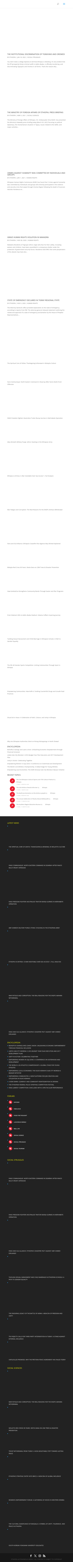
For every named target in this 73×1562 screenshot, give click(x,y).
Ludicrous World (19, 1122)
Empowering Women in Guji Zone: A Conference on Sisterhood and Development (34, 764)
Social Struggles (33, 57)
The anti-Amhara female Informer (26, 787)
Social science (18, 1135)
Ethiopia (12, 57)
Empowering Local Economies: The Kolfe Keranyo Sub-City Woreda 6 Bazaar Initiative (35, 770)
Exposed (16, 1102)
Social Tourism (18, 1148)
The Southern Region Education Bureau (28, 804)
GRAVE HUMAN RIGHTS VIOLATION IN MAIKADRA (28, 237)
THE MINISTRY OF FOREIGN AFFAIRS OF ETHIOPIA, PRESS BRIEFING (35, 112)
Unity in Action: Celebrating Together (19, 760)
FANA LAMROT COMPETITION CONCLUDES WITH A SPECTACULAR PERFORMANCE (36, 1088)
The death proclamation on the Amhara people (30, 793)
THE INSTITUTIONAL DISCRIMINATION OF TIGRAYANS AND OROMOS (36, 54)
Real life (16, 1129)
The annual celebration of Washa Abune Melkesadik (32, 799)
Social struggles (19, 1142)
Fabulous (17, 1109)
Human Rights (32, 178)
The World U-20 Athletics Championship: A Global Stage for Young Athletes (32, 767)
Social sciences (33, 115)
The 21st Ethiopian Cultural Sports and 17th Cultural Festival (35, 779)
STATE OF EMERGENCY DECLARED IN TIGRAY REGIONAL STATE (33, 300)
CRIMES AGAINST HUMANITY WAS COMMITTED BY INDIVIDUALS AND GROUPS (36, 174)
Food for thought (20, 1115)
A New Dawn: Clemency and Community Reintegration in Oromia (33, 1082)
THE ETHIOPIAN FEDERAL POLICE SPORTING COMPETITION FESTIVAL (31, 1085)
